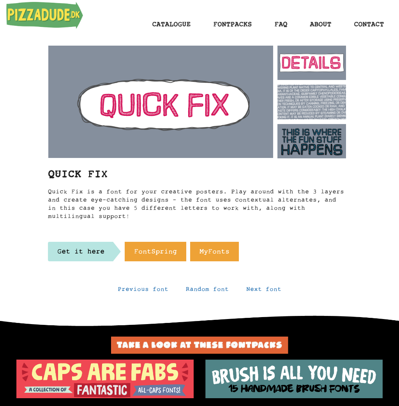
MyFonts (215, 253)
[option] (105, 379)
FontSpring (155, 253)
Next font (263, 291)
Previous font (143, 291)
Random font (207, 291)
